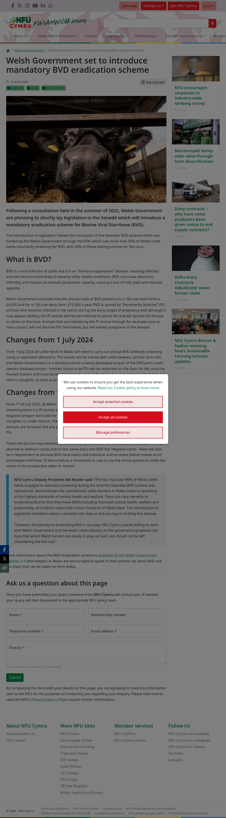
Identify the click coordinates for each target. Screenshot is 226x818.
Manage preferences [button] (113, 432)
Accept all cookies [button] (113, 417)
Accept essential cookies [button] (113, 401)
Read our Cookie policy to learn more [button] (128, 387)
